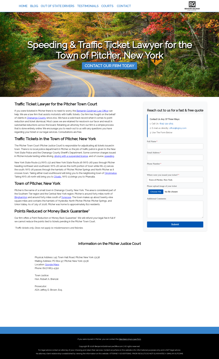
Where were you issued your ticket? (163, 175)
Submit (175, 224)
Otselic (57, 176)
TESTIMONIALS (87, 6)
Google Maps (52, 264)
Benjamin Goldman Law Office (92, 110)
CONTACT (124, 6)
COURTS (107, 6)
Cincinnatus (111, 173)
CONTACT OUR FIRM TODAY (109, 66)
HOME (23, 6)
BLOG (34, 6)
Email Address (154, 152)
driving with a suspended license (71, 156)
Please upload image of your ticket (162, 186)
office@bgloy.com (177, 128)
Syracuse (66, 197)
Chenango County (36, 118)
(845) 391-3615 (166, 123)
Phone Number (154, 163)
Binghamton (20, 197)
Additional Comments (156, 198)
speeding (109, 156)
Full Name (152, 141)
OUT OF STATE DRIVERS (57, 6)
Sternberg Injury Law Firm (130, 339)
